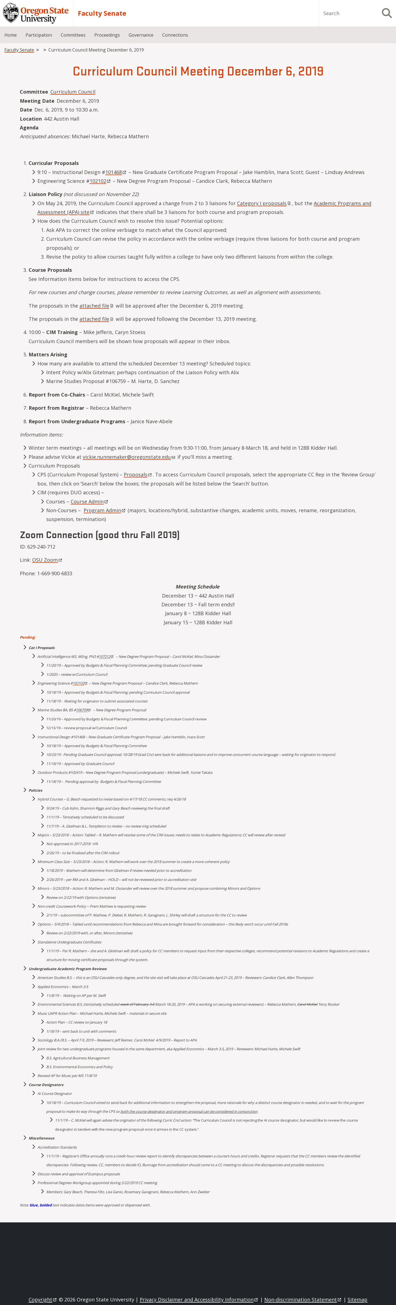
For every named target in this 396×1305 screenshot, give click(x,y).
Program (105, 510)
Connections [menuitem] (175, 35)
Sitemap (357, 1299)
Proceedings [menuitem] (107, 35)
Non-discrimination (303, 1299)
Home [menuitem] (10, 35)
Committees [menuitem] (73, 35)
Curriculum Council (72, 91)
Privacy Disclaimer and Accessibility (199, 1299)
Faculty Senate (102, 13)
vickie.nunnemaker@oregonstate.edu (129, 457)
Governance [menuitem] (141, 35)
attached (96, 305)
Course (90, 501)
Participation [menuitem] (39, 35)
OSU (47, 560)
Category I (264, 203)
